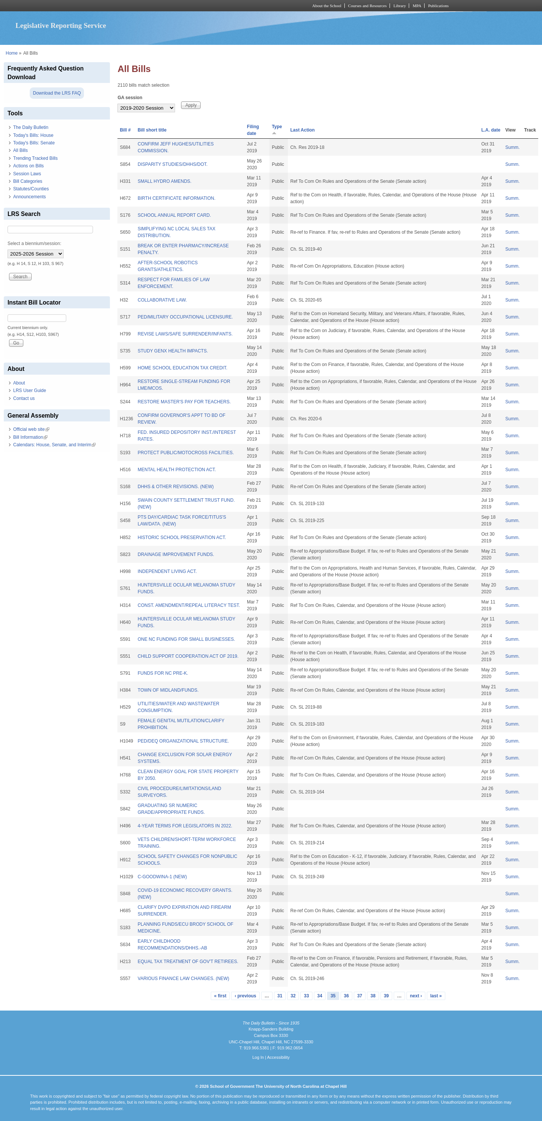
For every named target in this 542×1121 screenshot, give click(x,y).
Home (12, 53)
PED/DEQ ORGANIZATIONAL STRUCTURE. (183, 741)
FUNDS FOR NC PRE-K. (163, 673)
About (19, 383)
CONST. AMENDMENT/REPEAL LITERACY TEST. (189, 605)
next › (416, 995)
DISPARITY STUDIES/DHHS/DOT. (173, 164)
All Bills (20, 150)
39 (386, 995)
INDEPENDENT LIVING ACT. (167, 571)
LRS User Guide (29, 390)
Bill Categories (27, 181)
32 (293, 995)
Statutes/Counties (31, 188)
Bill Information (30, 437)
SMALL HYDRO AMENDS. (165, 181)
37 (359, 995)
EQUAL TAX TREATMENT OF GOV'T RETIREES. (188, 961)
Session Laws (27, 173)
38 (372, 995)
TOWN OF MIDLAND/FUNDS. (168, 690)
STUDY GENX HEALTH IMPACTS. (173, 351)
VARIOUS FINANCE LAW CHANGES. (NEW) (183, 978)
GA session (129, 97)
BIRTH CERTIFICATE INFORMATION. (176, 198)
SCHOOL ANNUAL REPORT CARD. (174, 215)
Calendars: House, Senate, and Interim (54, 444)
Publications (438, 5)
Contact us (24, 398)
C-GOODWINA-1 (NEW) (162, 876)
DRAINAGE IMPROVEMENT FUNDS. (176, 554)
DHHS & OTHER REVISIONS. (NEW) (176, 486)
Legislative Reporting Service (60, 25)
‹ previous (245, 995)
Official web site (31, 429)
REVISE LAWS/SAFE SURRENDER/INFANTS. (185, 334)
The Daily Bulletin (30, 127)
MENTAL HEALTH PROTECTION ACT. (177, 469)
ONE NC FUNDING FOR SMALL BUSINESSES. (186, 639)
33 (306, 995)
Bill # (125, 130)
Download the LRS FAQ (57, 93)
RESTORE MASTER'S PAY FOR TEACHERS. (184, 401)
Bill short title (152, 130)
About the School (326, 5)
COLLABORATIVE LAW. (162, 300)
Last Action (302, 130)
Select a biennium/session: (34, 243)
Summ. (512, 147)
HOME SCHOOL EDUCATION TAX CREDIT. (182, 368)
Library (399, 5)
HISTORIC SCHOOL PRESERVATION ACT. (182, 537)
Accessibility (278, 1057)
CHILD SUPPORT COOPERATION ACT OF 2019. (188, 656)
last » (436, 995)
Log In (258, 1057)
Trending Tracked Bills (35, 158)
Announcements (29, 196)
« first (220, 995)
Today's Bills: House (33, 135)
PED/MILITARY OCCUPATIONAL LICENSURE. (185, 317)
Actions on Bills (28, 165)
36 (346, 995)
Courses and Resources (367, 5)
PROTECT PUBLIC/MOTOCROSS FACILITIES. (186, 452)
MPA (417, 5)
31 (279, 995)
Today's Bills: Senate (34, 142)
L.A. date (491, 130)
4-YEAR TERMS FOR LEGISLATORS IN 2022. (185, 825)
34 (319, 995)
